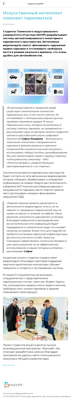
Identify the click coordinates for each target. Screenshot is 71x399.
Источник (9, 365)
